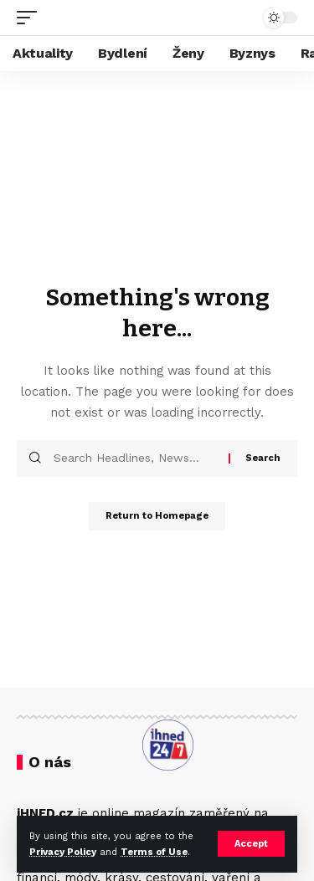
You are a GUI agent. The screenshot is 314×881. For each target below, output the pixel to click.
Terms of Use (154, 852)
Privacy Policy (62, 852)
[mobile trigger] (31, 17)
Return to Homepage (157, 515)
